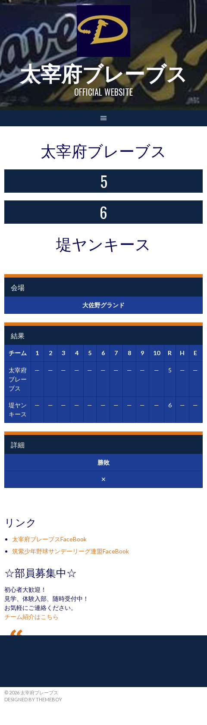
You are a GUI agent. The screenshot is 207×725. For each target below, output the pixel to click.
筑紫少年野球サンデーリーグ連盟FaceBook (70, 551)
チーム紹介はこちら (31, 616)
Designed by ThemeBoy (33, 699)
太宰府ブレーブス (103, 72)
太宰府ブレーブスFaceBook (49, 539)
